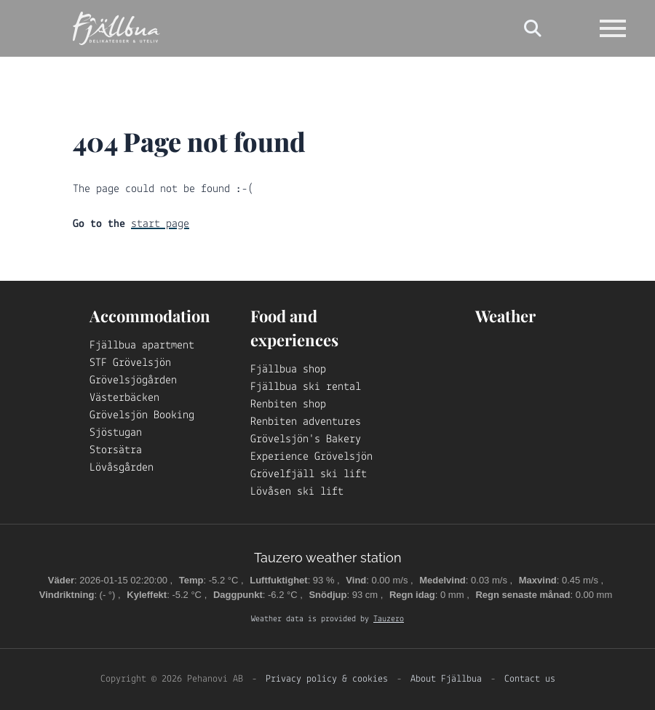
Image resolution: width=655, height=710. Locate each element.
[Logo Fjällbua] (116, 28)
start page (160, 224)
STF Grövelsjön (130, 363)
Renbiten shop (288, 404)
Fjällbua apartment (142, 345)
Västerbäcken (124, 398)
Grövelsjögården (133, 380)
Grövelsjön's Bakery (305, 439)
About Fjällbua (446, 679)
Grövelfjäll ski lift (308, 474)
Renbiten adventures (305, 422)
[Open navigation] (613, 28)
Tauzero (388, 619)
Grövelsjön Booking (142, 415)
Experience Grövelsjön (311, 457)
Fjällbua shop (288, 369)
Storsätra (116, 450)
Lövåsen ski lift (297, 492)
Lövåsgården (122, 468)
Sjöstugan (116, 433)
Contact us (529, 679)
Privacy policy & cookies (327, 679)
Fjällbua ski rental (305, 387)
